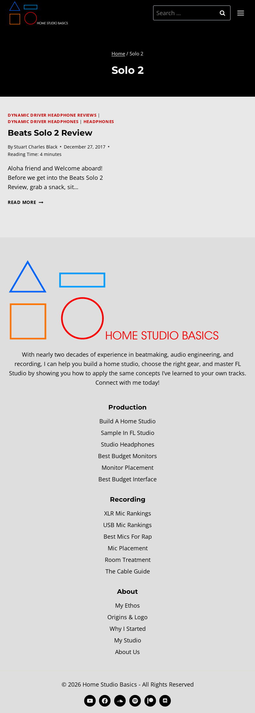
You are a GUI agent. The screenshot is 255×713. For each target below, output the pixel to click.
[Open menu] (240, 13)
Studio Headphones (127, 444)
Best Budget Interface (127, 479)
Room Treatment (128, 560)
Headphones (98, 121)
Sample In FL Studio (127, 433)
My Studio (127, 640)
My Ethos (127, 605)
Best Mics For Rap (127, 536)
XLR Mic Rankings (127, 513)
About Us (127, 652)
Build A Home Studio (127, 421)
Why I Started (128, 628)
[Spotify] (135, 701)
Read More (25, 202)
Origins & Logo (127, 617)
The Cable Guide (127, 571)
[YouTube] (90, 701)
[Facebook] (105, 701)
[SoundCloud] (120, 701)
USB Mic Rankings (127, 525)
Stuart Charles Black (35, 147)
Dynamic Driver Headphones (43, 121)
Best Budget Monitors (127, 456)
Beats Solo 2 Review (50, 133)
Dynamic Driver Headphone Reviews (52, 115)
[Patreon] (150, 701)
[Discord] (165, 701)
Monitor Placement (127, 467)
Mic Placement (128, 548)
